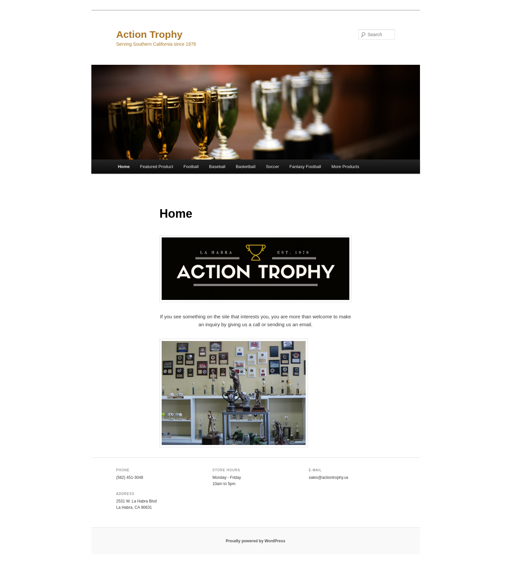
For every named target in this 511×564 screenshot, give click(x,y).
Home (124, 166)
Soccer (272, 166)
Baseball (217, 166)
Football (190, 166)
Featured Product (156, 166)
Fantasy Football (305, 166)
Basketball (245, 166)
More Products (345, 166)
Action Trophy (149, 34)
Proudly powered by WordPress (255, 541)
